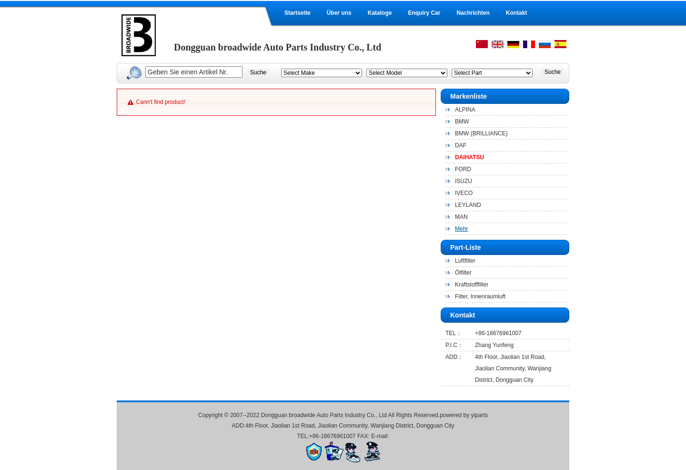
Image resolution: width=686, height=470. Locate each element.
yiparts (479, 415)
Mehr (461, 228)
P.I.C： (454, 345)
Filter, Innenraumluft (480, 296)
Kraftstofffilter (471, 284)
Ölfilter (463, 272)
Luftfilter (465, 260)
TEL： (453, 333)
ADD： (454, 357)
